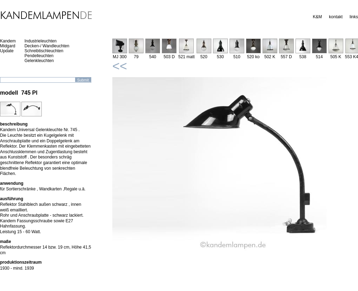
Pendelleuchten (39, 55)
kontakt (336, 16)
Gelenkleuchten (39, 60)
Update (7, 50)
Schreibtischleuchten (44, 50)
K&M (317, 16)
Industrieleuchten (41, 41)
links (354, 16)
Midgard (7, 45)
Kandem (8, 41)
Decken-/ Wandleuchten (47, 45)
